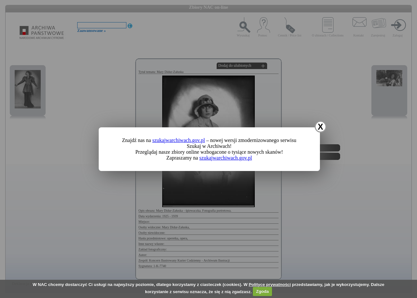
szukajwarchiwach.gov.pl (178, 140)
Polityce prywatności (270, 284)
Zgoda (262, 291)
